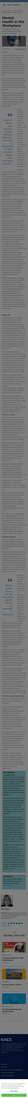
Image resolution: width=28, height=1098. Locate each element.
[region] (14, 1088)
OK (14, 1095)
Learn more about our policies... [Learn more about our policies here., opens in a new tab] (12, 1088)
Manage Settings (14, 1091)
